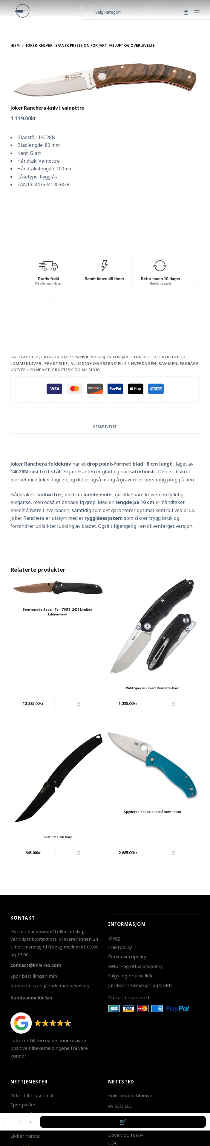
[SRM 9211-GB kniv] (57, 778)
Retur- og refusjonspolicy (135, 966)
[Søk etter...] (86, 12)
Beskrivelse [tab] (105, 426)
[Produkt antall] (20, 1122)
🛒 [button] (79, 703)
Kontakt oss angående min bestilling (49, 985)
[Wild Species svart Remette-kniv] (152, 628)
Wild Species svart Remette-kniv (152, 688)
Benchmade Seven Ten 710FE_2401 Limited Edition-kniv (57, 611)
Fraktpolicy (120, 947)
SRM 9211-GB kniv (57, 837)
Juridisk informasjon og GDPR (140, 985)
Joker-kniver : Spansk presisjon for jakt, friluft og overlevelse (113, 357)
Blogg (114, 938)
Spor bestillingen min (33, 976)
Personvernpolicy (127, 957)
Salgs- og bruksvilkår (130, 976)
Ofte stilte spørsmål (31, 1095)
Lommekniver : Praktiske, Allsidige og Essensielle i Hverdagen (83, 363)
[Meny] (197, 12)
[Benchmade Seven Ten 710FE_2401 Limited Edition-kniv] (57, 588)
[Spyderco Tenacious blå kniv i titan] (152, 765)
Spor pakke (22, 1105)
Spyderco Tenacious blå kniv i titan (152, 811)
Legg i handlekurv (123, 1122)
